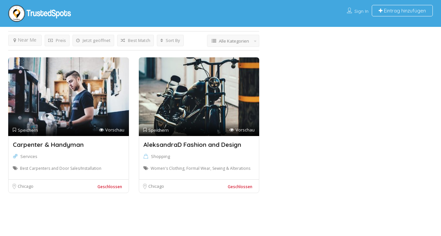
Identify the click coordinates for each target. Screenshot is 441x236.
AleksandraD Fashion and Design (192, 144)
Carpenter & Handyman (48, 144)
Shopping (160, 156)
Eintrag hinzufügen (402, 11)
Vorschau (111, 130)
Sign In (361, 11)
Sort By (170, 40)
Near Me (24, 40)
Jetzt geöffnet (93, 40)
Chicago (25, 186)
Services (28, 156)
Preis (57, 40)
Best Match (135, 40)
